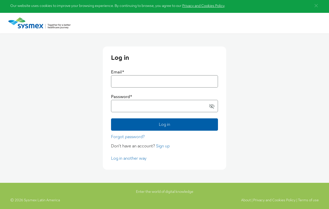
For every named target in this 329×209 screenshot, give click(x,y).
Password (121, 96)
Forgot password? (128, 136)
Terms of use (308, 200)
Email (117, 72)
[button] (316, 6)
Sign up (163, 146)
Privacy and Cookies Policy (203, 5)
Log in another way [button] (129, 158)
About (246, 200)
